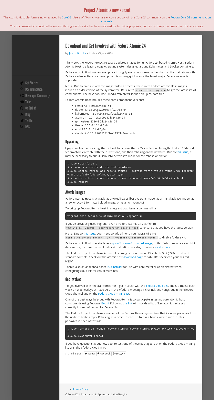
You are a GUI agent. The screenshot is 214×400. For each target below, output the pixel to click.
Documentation (34, 89)
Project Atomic (36, 56)
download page (133, 257)
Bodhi (105, 303)
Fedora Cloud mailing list (113, 293)
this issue (182, 152)
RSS (27, 127)
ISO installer (114, 267)
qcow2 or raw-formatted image (132, 243)
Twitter (29, 120)
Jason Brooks (77, 53)
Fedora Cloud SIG (157, 286)
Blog (27, 114)
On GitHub (30, 108)
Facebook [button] (103, 353)
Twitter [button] (90, 353)
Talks (28, 101)
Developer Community (37, 95)
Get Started (31, 83)
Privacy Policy (80, 389)
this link (127, 303)
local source (162, 247)
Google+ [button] (119, 353)
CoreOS (67, 17)
